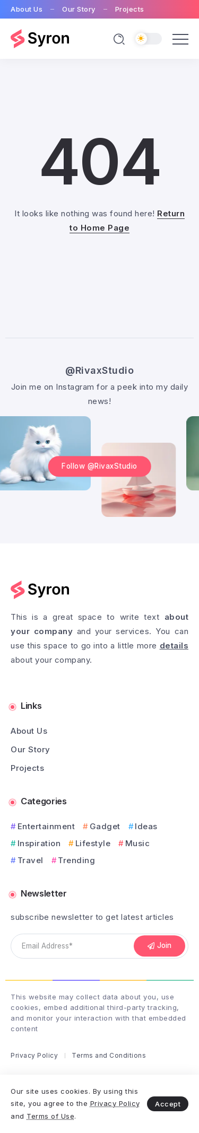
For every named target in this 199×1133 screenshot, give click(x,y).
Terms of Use (50, 1116)
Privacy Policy (115, 1103)
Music (137, 843)
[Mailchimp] (160, 946)
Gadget (105, 826)
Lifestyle (93, 843)
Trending (76, 860)
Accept (167, 1104)
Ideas (146, 826)
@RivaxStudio (99, 370)
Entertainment (46, 826)
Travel (31, 860)
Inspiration (39, 843)
